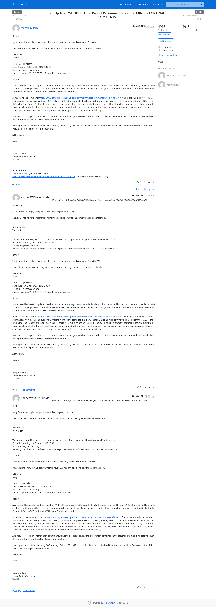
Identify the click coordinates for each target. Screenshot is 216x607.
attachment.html (20, 173)
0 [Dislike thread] (144, 181)
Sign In (143, 4)
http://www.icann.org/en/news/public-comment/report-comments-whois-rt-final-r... (80, 97)
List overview (164, 34)
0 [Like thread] (139, 181)
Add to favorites (167, 55)
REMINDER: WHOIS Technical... (21, 17)
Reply (16, 184)
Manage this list (126, 4)
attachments (29, 389)
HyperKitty (109, 602)
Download (166, 41)
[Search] (201, 4)
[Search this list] (182, 4)
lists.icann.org (20, 4)
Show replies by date (145, 189)
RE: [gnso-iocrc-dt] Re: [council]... (193, 17)
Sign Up (157, 4)
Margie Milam (29, 28)
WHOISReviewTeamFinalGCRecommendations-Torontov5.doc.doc (43, 176)
